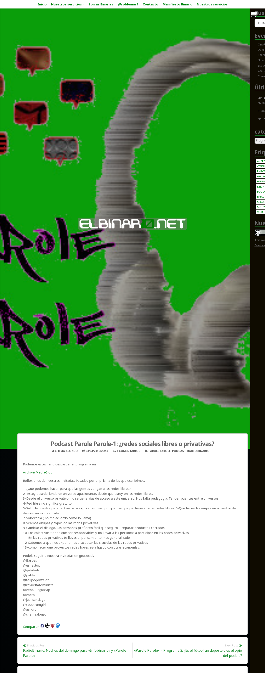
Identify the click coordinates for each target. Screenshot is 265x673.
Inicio (42, 4)
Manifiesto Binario (177, 4)
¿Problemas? (128, 4)
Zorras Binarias (100, 4)
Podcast (179, 451)
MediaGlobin (45, 472)
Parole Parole (160, 451)
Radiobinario (198, 451)
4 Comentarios (128, 451)
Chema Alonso (66, 451)
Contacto (150, 4)
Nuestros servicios (66, 4)
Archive (29, 472)
